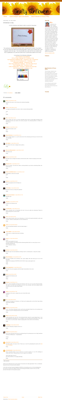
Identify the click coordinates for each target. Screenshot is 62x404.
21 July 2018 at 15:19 (13, 181)
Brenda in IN (8, 163)
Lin (6, 299)
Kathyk (7, 331)
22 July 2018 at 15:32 (17, 267)
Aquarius (8, 201)
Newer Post (5, 397)
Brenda (7, 282)
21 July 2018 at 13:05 (13, 127)
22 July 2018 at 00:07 (13, 224)
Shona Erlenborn (9, 135)
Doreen (7, 181)
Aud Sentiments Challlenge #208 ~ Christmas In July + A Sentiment (22, 59)
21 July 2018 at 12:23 (12, 117)
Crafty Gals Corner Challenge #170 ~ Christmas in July (22, 61)
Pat (6, 117)
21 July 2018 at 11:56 (12, 100)
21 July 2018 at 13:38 (19, 150)
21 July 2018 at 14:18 (20, 171)
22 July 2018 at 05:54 (15, 231)
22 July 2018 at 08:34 (13, 238)
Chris (7, 107)
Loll (6, 216)
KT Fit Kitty (8, 187)
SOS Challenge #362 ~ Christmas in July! (22, 65)
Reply (7, 103)
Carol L (7, 224)
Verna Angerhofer (9, 267)
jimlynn (7, 127)
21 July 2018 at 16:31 (15, 187)
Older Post (40, 397)
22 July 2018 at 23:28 (13, 307)
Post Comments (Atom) (12, 399)
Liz (52, 22)
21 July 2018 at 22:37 (15, 208)
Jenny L (7, 238)
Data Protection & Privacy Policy (40, 16)
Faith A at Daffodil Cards (11, 171)
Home (5, 16)
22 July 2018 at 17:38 (13, 291)
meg (7, 100)
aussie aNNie (8, 231)
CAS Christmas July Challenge (23, 56)
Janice (7, 291)
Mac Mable (8, 143)
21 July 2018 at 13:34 (15, 143)
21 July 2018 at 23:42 (12, 216)
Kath (7, 274)
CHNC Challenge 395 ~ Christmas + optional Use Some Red (23, 66)
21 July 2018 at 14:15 (15, 163)
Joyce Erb (8, 342)
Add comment (6, 360)
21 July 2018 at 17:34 (19, 194)
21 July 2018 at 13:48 (12, 156)
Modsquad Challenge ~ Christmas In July (22, 62)
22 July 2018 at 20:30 (12, 299)
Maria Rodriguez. (9, 256)
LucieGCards (8, 208)
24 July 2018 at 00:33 (15, 324)
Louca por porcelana (10, 194)
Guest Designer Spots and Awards (19, 16)
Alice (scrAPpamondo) (10, 150)
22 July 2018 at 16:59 (12, 274)
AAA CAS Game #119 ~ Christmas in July (22, 68)
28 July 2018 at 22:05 (14, 342)
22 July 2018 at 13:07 (17, 256)
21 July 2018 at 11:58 (12, 107)
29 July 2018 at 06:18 (17, 350)
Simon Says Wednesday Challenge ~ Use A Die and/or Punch (23, 63)
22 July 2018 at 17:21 (13, 282)
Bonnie (7, 307)
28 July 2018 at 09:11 (13, 331)
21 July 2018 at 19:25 (14, 201)
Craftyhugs (8, 324)
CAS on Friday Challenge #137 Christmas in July (23, 58)
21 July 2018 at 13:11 (17, 135)
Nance (7, 315)
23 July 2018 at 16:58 (13, 315)
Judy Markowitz (9, 350)
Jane (7, 156)
